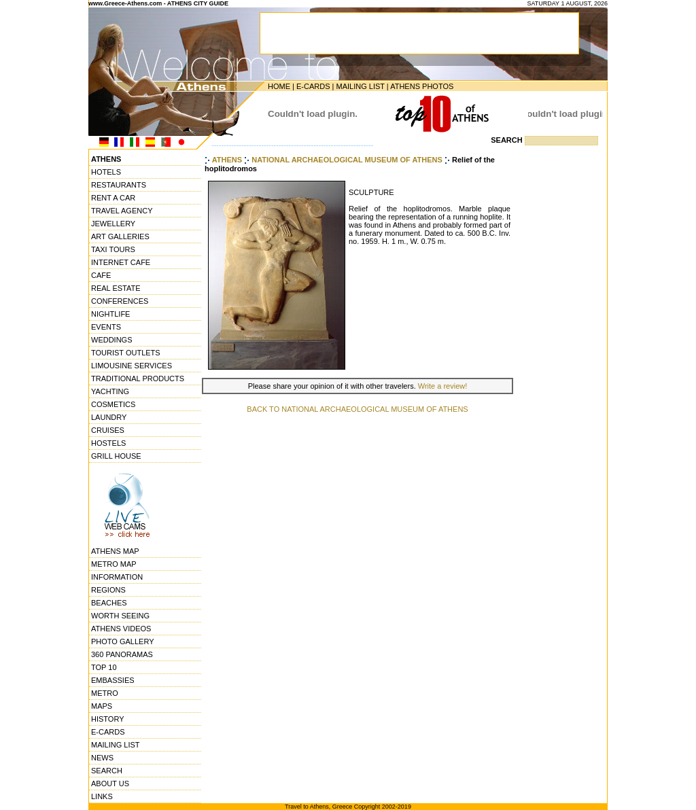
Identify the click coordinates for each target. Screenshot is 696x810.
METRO (104, 693)
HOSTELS (108, 443)
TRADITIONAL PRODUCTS (137, 378)
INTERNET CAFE (120, 262)
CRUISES (107, 430)
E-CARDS (313, 86)
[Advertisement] (566, 357)
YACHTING (110, 391)
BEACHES (109, 603)
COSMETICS (113, 404)
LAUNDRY (108, 417)
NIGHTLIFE (110, 314)
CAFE (101, 275)
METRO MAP (114, 564)
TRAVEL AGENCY (121, 211)
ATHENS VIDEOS (121, 628)
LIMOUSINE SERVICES (131, 366)
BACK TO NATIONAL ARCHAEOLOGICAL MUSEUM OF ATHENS (357, 409)
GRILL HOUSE (116, 456)
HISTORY (107, 719)
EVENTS (106, 327)
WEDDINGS (112, 340)
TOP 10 (104, 667)
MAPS (101, 706)
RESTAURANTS (118, 185)
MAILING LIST (360, 86)
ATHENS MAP (115, 551)
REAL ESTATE (116, 288)
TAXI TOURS (113, 249)
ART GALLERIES (120, 236)
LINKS (102, 796)
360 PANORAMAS (122, 654)
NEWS (102, 758)
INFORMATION (117, 577)
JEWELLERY (113, 223)
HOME (279, 86)
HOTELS (106, 172)
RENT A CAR (113, 198)
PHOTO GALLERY (122, 641)
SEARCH (106, 771)
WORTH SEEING (120, 616)
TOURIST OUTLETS (125, 353)
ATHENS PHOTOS (421, 86)
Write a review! (443, 386)
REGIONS (108, 590)
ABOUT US (110, 783)
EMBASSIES (113, 680)
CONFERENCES (119, 301)
